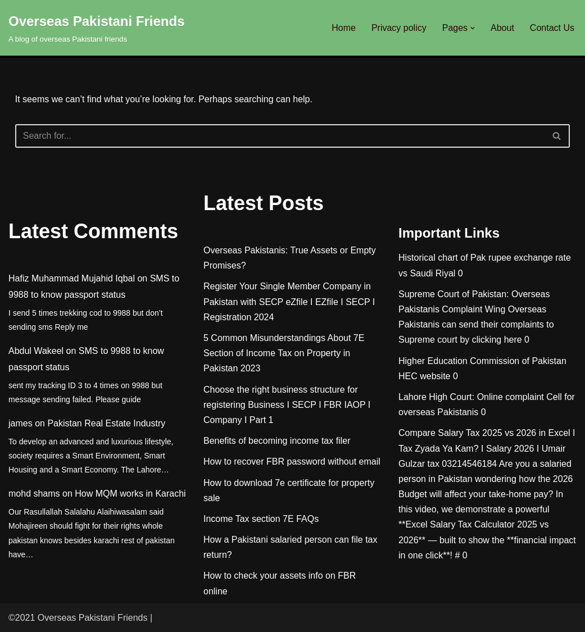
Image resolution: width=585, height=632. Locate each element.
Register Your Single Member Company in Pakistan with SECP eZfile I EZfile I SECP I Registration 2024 (289, 301)
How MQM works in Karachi (130, 493)
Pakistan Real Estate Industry (106, 423)
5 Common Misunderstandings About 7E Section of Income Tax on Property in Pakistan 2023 (283, 353)
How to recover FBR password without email (291, 461)
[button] (472, 28)
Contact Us (552, 28)
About (502, 28)
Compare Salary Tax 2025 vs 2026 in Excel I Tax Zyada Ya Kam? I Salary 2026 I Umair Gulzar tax (486, 448)
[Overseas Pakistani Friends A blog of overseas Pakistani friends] (96, 28)
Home (344, 28)
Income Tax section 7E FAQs (261, 519)
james (20, 423)
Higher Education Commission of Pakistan (482, 361)
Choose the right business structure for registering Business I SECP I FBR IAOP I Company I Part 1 (286, 405)
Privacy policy (399, 28)
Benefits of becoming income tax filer (276, 440)
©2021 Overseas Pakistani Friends (77, 617)
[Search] (280, 136)
